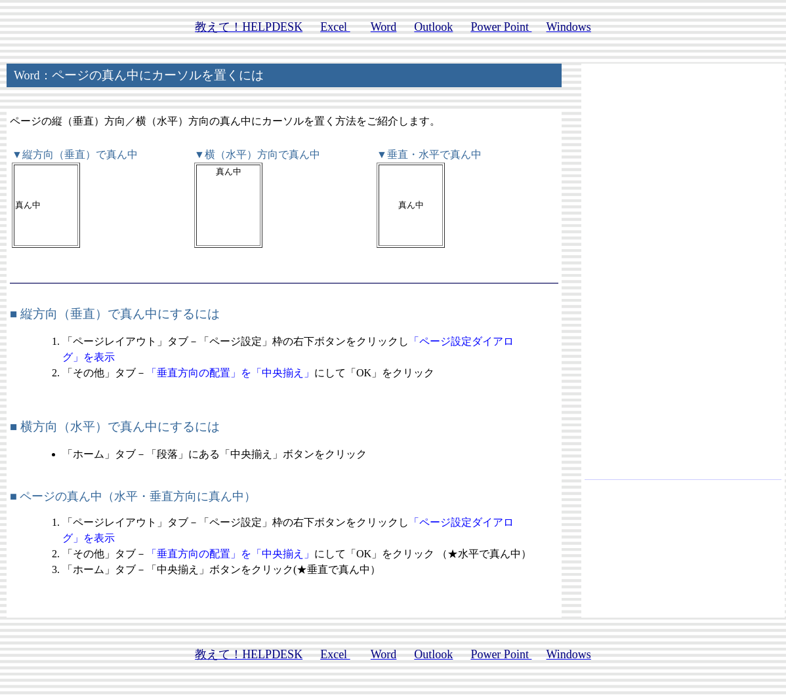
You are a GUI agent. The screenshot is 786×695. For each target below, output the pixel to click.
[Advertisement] (683, 277)
